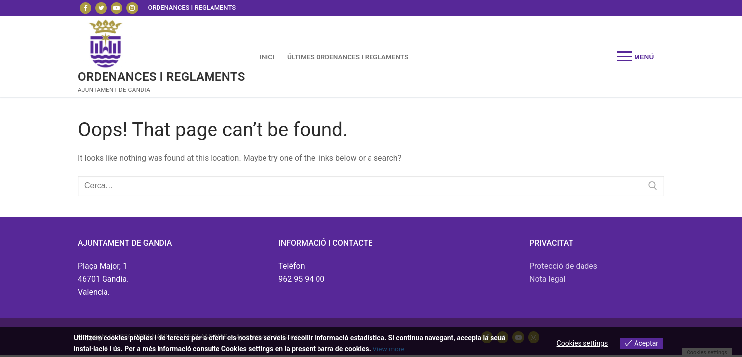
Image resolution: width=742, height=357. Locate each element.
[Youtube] (116, 8)
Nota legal (547, 279)
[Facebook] (85, 8)
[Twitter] (100, 8)
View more (388, 349)
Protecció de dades (563, 266)
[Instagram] (132, 8)
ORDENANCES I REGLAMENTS (161, 77)
